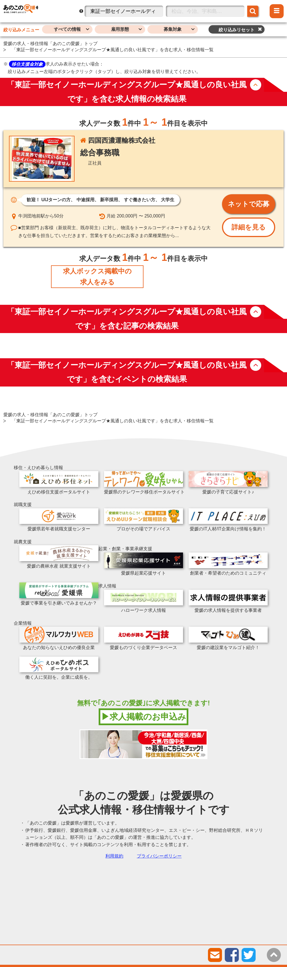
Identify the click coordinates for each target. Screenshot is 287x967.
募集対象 (173, 29)
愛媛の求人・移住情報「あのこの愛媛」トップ (50, 43)
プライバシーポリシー (159, 856)
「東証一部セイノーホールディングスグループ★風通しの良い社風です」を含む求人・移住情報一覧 (113, 49)
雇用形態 (120, 29)
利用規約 (114, 856)
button (255, 84)
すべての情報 (67, 29)
